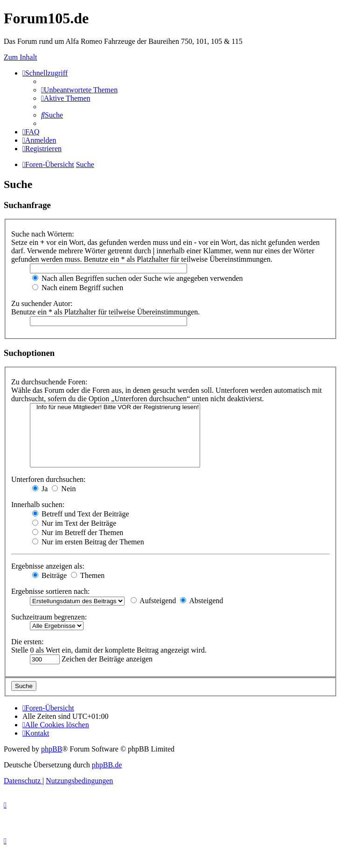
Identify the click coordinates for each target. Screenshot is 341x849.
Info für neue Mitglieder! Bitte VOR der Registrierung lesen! (115, 407)
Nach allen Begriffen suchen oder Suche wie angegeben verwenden (137, 278)
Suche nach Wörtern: (42, 234)
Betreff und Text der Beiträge (80, 514)
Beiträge (49, 575)
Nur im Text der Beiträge (74, 523)
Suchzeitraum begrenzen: (49, 617)
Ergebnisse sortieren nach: (50, 591)
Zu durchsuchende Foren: (49, 382)
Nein (64, 489)
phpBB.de (107, 765)
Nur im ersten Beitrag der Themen (88, 542)
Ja (40, 489)
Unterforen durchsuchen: (48, 479)
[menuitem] (79, 90)
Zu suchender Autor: (42, 303)
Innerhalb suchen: (37, 504)
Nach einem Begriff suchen (77, 288)
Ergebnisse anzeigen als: (47, 566)
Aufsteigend (153, 601)
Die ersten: (27, 642)
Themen (87, 575)
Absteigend (201, 601)
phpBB (51, 749)
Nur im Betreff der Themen (77, 532)
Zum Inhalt (20, 57)
